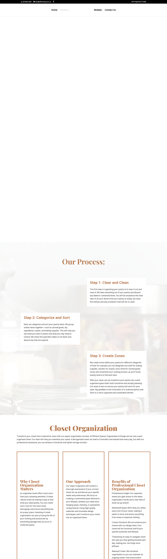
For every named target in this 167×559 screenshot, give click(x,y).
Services (65, 11)
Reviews (97, 11)
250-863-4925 (27, 2)
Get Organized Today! (138, 2)
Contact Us (109, 11)
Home (55, 11)
